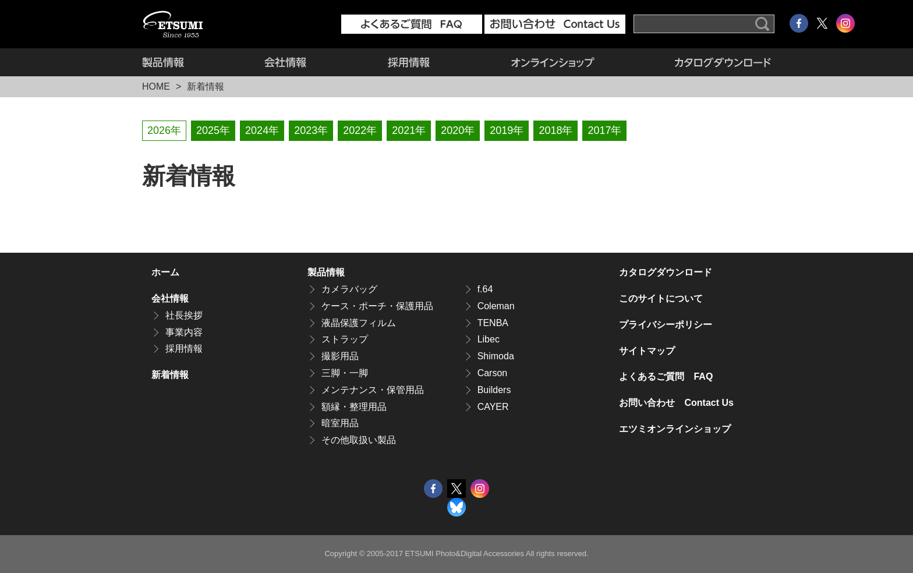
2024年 (262, 130)
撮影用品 (340, 356)
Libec (488, 339)
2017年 (604, 130)
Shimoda (495, 356)
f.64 (485, 289)
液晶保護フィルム (358, 323)
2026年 (164, 130)
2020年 (458, 130)
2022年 (360, 130)
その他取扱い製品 (358, 440)
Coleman (496, 306)
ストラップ (344, 339)
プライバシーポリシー (665, 325)
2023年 (311, 130)
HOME (156, 86)
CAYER (493, 407)
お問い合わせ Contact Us (676, 403)
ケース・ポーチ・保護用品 (377, 306)
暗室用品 (340, 423)
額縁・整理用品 (354, 407)
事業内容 (184, 332)
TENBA (492, 323)
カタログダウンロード (703, 62)
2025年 (213, 130)
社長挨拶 (184, 315)
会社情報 (285, 62)
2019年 (506, 130)
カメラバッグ (349, 289)
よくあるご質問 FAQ (666, 376)
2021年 (409, 130)
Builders (494, 390)
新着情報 (170, 375)
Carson (492, 373)
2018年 (555, 130)
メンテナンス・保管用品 (372, 390)
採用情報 (408, 62)
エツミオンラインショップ (552, 62)
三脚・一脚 (344, 373)
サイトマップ (647, 351)
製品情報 (183, 62)
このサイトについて (661, 298)
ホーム (165, 272)
